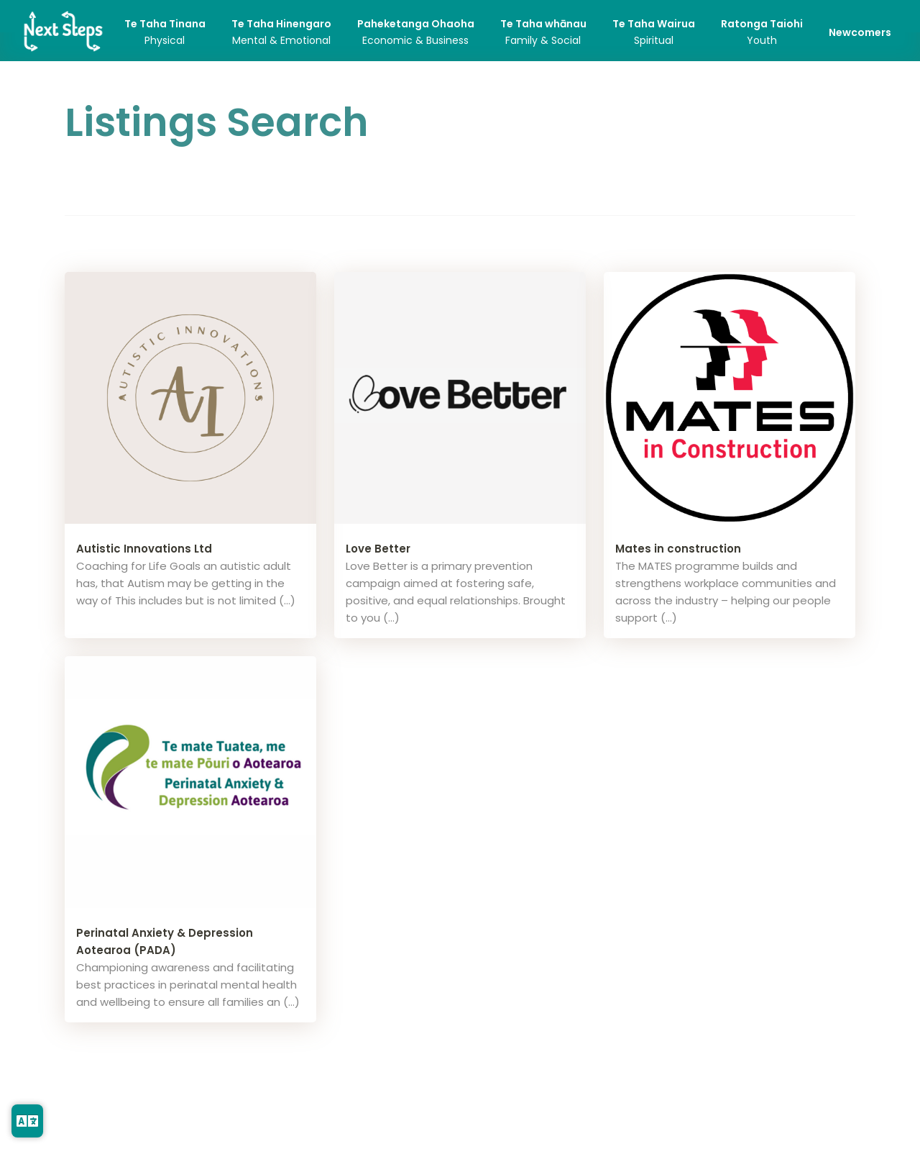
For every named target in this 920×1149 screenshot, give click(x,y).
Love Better (378, 548)
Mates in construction (678, 548)
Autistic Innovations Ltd (144, 548)
